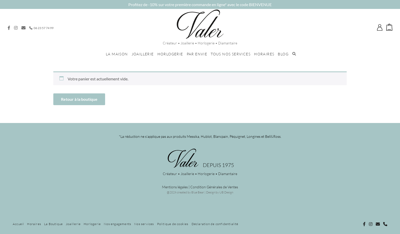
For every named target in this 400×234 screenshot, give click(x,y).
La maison (117, 54)
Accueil (18, 224)
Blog (283, 54)
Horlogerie (170, 54)
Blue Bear (197, 192)
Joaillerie (143, 54)
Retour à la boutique (79, 99)
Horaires (264, 54)
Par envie (197, 54)
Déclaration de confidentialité (215, 224)
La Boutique (53, 224)
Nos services (144, 224)
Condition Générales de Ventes (214, 187)
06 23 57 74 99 (41, 28)
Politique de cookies (173, 224)
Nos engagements (117, 224)
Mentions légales (175, 187)
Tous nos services (231, 54)
